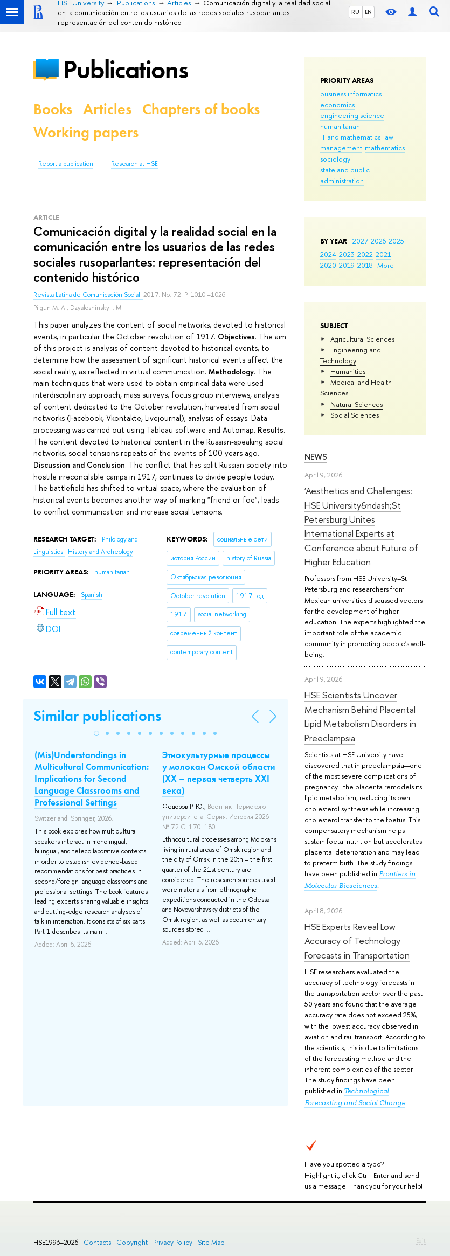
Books (52, 109)
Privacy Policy (172, 1242)
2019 (347, 265)
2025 (396, 241)
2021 (383, 254)
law (388, 137)
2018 (365, 265)
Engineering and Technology (350, 355)
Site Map (211, 1242)
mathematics (385, 147)
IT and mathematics (350, 137)
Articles (107, 109)
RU (355, 12)
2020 (328, 265)
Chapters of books (201, 109)
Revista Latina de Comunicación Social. (88, 294)
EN (368, 12)
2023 (347, 254)
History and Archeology (100, 551)
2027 (360, 241)
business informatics (351, 94)
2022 (365, 254)
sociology (335, 159)
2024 (328, 254)
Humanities (347, 371)
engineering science (352, 115)
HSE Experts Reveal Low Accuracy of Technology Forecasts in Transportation (357, 940)
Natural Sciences (356, 404)
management (341, 147)
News (315, 456)
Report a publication (65, 163)
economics (337, 104)
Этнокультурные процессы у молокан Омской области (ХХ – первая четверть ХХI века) (218, 772)
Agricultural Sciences (362, 339)
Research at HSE (134, 163)
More (385, 265)
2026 (378, 241)
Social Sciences (354, 415)
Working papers (86, 132)
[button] (96, 733)
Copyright (132, 1242)
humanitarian (340, 126)
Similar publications (97, 715)
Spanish (91, 595)
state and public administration (345, 175)
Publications (125, 69)
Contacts (97, 1242)
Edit (421, 1240)
